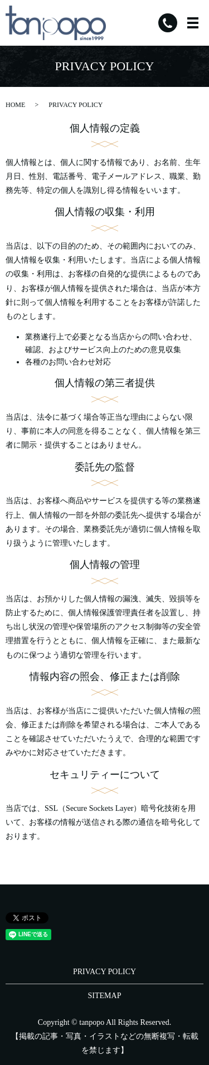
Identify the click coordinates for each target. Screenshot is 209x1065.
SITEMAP (104, 995)
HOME (15, 105)
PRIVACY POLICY (104, 971)
